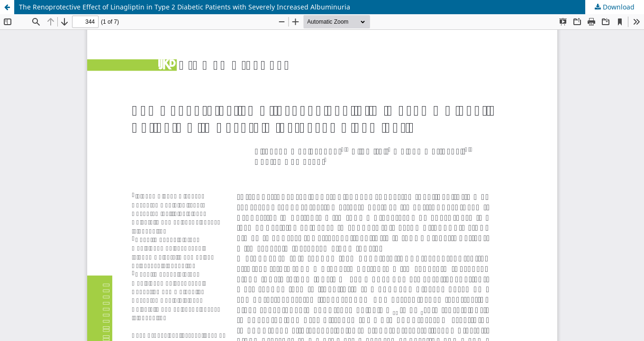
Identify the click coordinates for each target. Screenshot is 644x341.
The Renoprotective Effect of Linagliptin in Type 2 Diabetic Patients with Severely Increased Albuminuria (184, 6)
